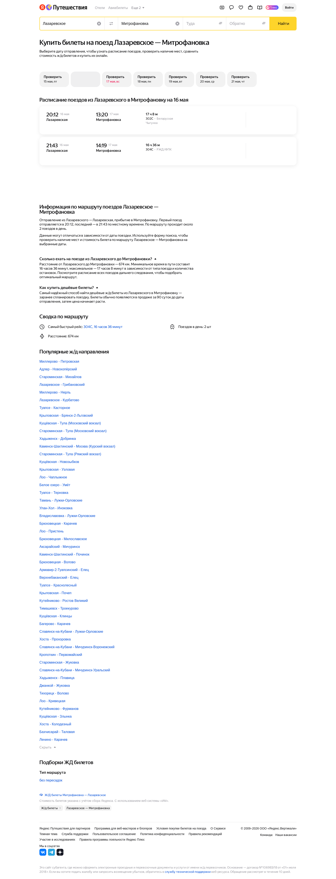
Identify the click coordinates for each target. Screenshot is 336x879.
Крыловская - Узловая (57, 469)
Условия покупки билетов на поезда (181, 828)
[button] (289, 7)
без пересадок (50, 780)
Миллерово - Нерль (55, 392)
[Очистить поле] (99, 24)
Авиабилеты (118, 8)
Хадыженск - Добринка (57, 438)
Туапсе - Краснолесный (57, 585)
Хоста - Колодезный (55, 724)
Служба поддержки (75, 834)
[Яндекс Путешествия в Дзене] (60, 854)
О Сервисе (218, 828)
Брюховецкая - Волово (57, 562)
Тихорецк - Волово (54, 693)
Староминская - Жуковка (59, 662)
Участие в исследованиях (57, 839)
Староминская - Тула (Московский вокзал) (72, 431)
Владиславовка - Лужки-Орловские (67, 516)
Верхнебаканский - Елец (58, 577)
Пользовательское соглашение (114, 834)
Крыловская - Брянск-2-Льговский (66, 415)
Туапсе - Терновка (53, 492)
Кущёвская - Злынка (55, 716)
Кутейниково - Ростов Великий (63, 601)
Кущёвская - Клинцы (55, 616)
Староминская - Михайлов (60, 377)
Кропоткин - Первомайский (60, 655)
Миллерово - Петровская (59, 361)
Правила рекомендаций (205, 834)
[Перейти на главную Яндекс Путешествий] (66, 7)
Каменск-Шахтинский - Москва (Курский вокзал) (77, 446)
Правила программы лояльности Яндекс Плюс (112, 839)
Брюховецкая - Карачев (58, 523)
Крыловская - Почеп (55, 593)
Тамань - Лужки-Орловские (60, 500)
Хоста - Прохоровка (55, 639)
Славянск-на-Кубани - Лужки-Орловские (71, 631)
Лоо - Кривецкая (52, 701)
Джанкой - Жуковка (54, 685)
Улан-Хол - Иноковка (55, 508)
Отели (100, 8)
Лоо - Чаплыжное (53, 477)
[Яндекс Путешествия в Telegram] (51, 854)
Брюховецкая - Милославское (63, 539)
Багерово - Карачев (54, 624)
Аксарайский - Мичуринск (59, 546)
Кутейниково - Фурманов (59, 709)
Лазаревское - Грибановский (62, 384)
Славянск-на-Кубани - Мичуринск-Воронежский (76, 647)
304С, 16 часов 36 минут (103, 327)
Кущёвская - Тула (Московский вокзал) (70, 423)
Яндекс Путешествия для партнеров (64, 828)
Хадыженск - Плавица (56, 678)
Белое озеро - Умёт (54, 485)
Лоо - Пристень (51, 531)
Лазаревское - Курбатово (59, 400)
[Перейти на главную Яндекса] (42, 7)
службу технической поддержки (188, 871)
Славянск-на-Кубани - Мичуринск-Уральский (74, 670)
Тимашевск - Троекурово (59, 608)
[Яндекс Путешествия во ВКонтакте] (42, 854)
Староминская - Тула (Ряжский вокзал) (70, 454)
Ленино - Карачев (53, 739)
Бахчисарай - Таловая (57, 732)
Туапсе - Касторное (54, 408)
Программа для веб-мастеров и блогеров (123, 828)
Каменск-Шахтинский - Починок (64, 554)
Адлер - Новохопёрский (58, 369)
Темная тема (48, 834)
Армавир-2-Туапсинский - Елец (64, 570)
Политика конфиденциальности (162, 834)
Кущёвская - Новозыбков (59, 462)
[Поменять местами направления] (111, 23)
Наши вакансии (286, 835)
